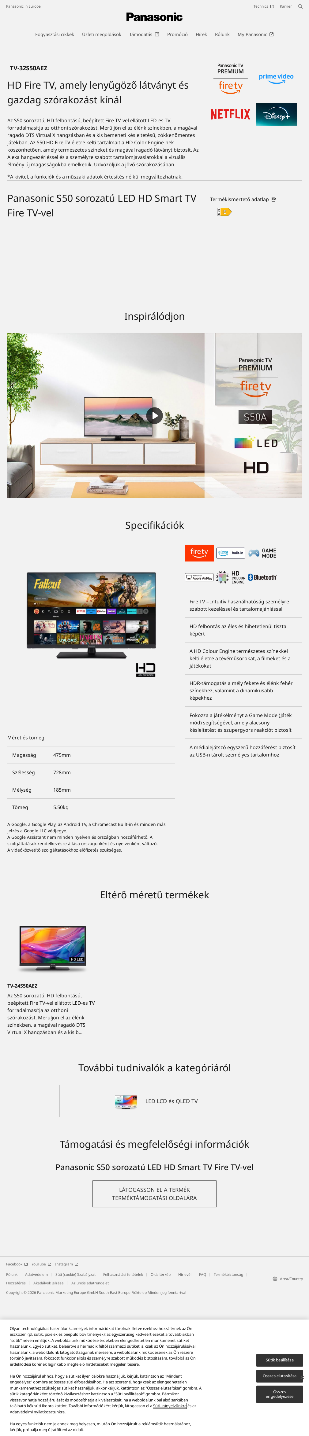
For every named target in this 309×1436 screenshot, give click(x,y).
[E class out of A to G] (224, 348)
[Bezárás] (302, 1377)
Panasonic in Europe (23, 6)
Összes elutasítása (279, 1376)
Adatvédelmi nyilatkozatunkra (37, 1412)
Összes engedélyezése (279, 1394)
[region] (154, 1378)
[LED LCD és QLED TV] (154, 1237)
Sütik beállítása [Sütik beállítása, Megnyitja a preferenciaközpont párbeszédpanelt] (280, 1360)
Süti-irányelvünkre (170, 1405)
